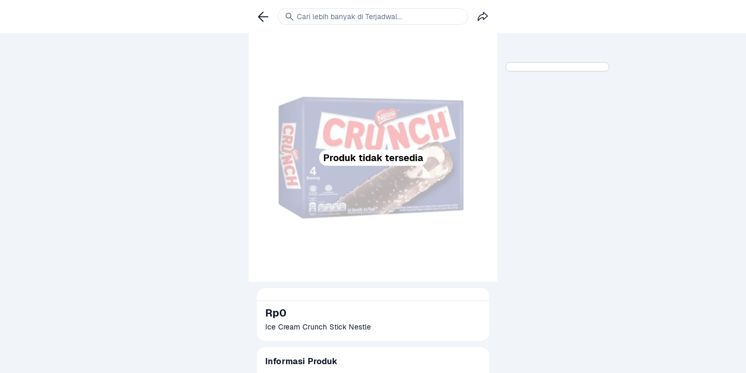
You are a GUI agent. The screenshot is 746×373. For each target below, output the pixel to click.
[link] (263, 16)
